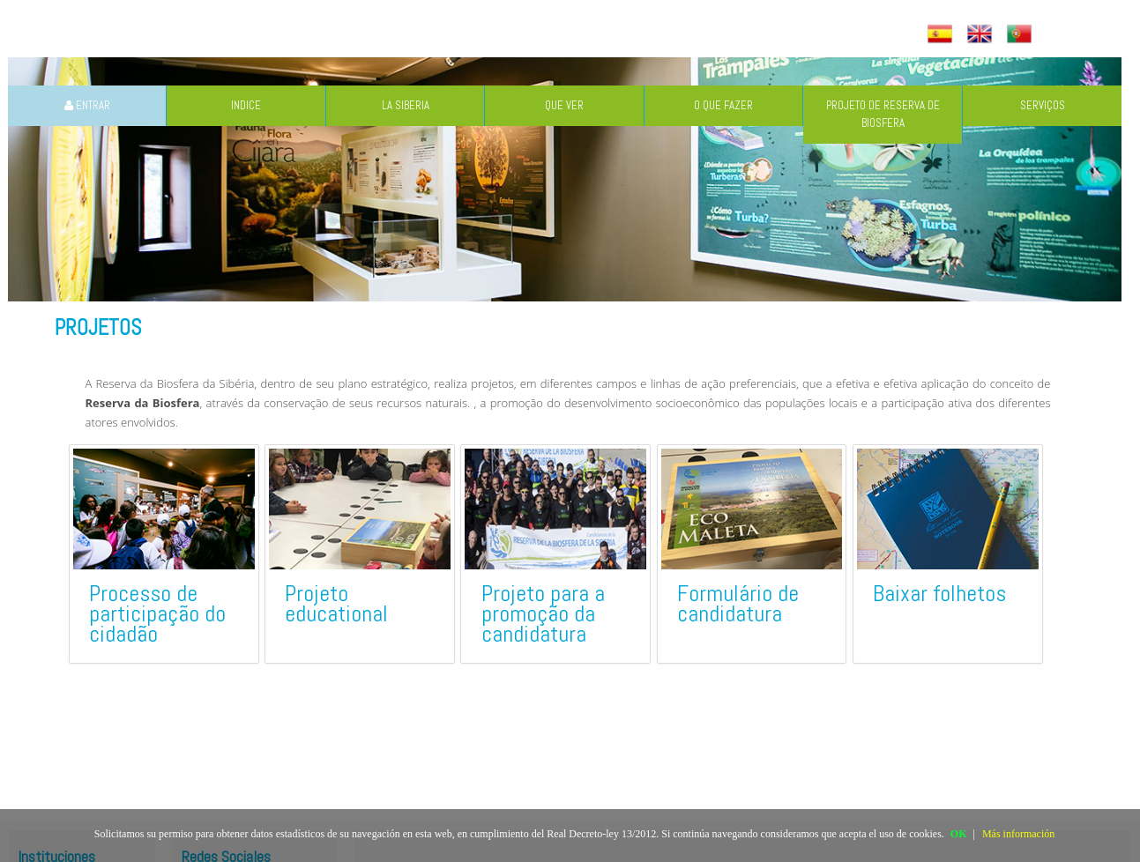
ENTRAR (87, 105)
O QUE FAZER (723, 105)
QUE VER (564, 105)
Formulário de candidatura (738, 603)
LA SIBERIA (405, 105)
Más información (1018, 834)
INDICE (246, 105)
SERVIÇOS (1042, 105)
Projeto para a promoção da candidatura (543, 614)
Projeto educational (336, 603)
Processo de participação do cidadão (157, 614)
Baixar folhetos (939, 593)
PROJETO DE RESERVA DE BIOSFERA (883, 114)
